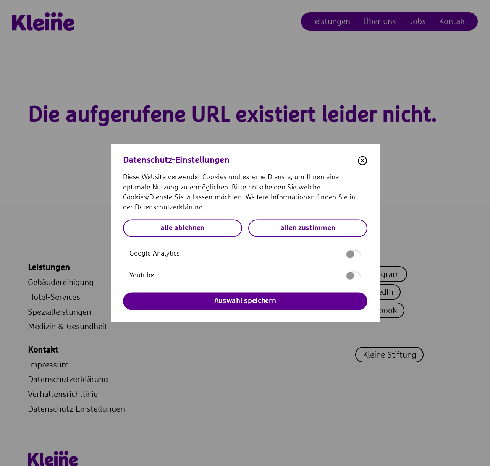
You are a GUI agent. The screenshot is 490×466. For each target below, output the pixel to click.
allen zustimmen (307, 228)
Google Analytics (245, 254)
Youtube (245, 276)
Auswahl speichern (245, 301)
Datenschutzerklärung (169, 207)
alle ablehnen (182, 228)
